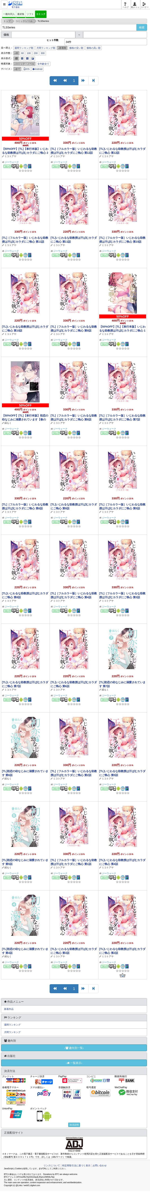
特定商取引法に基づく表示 (76, 1165)
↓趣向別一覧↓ (74, 1047)
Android (37, 69)
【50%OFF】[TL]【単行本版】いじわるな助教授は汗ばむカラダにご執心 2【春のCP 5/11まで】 (25, 152)
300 (43, 53)
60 (22, 53)
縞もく (8, 423)
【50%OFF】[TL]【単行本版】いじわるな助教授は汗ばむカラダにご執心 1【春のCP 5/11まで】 (122, 330)
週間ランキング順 (24, 48)
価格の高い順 (93, 48)
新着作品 (9, 1009)
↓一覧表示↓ (74, 1062)
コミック (40, 14)
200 (36, 53)
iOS (26, 69)
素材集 (20, 14)
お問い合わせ (100, 1165)
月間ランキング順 (45, 48)
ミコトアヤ (10, 156)
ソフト (30, 14)
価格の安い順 (76, 48)
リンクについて (52, 1165)
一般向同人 (9, 14)
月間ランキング (12, 1032)
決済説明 (74, 1124)
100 (29, 53)
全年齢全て (43, 63)
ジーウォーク (12, 162)
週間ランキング (12, 1024)
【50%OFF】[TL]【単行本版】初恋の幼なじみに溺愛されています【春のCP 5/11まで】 (25, 419)
